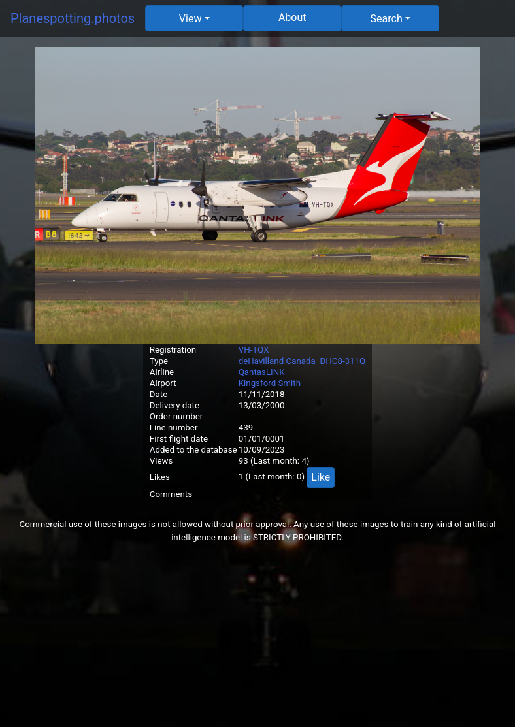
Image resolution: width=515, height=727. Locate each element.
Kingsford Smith (270, 383)
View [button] (190, 18)
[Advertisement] (257, 635)
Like (320, 477)
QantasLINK (262, 372)
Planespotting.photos (72, 18)
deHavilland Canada (277, 361)
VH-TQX (254, 350)
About (292, 17)
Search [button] (387, 18)
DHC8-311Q (342, 361)
